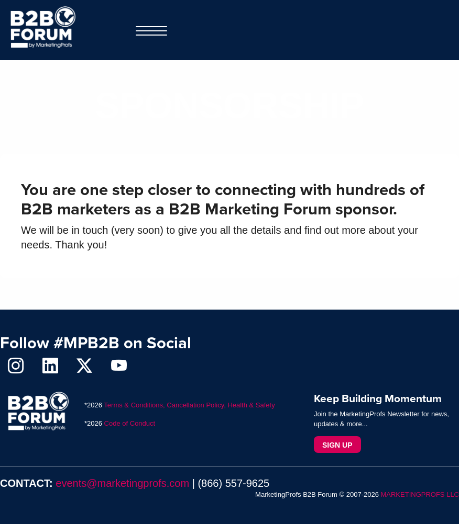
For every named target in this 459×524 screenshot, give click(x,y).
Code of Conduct (130, 423)
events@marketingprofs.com (122, 483)
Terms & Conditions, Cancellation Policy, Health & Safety (189, 405)
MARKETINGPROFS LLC (419, 494)
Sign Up (337, 445)
